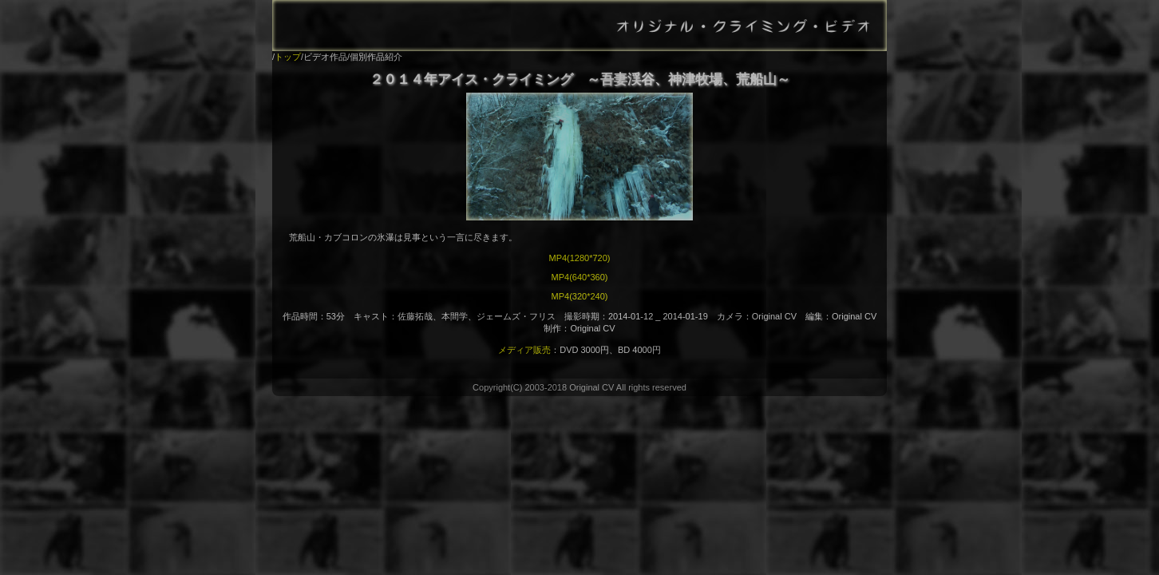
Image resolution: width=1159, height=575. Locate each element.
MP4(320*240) (580, 296)
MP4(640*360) (580, 277)
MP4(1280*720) (579, 258)
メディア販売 (524, 350)
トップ (288, 56)
